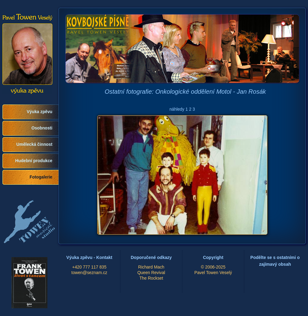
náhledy (176, 109)
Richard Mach (151, 267)
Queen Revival (151, 272)
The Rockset (151, 278)
